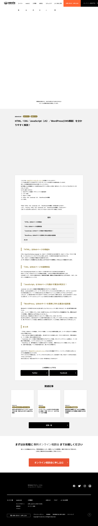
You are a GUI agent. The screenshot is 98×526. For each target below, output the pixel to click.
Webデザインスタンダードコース (35, 180)
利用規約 (48, 514)
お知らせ (48, 500)
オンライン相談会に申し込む (46, 461)
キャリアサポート (20, 504)
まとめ (26, 240)
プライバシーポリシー (38, 514)
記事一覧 (49, 425)
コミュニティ (49, 4)
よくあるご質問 (58, 4)
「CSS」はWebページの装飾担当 (33, 226)
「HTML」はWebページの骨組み (33, 222)
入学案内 (30, 500)
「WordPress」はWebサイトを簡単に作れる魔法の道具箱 (40, 235)
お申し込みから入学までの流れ (35, 504)
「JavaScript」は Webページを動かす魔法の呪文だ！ (38, 231)
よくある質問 (64, 500)
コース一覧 (20, 4)
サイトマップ (71, 514)
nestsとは (19, 500)
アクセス (18, 508)
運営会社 (18, 506)
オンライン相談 (31, 506)
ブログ (55, 500)
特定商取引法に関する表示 (59, 514)
